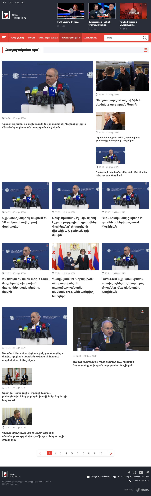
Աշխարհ (31, 37)
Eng (10, 2)
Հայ (4, 2)
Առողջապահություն (48, 37)
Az (23, 2)
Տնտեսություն (90, 37)
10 (100, 453)
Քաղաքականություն (71, 37)
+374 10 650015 (141, 480)
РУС (17, 2)
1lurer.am (14, 484)
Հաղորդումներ (17, 37)
